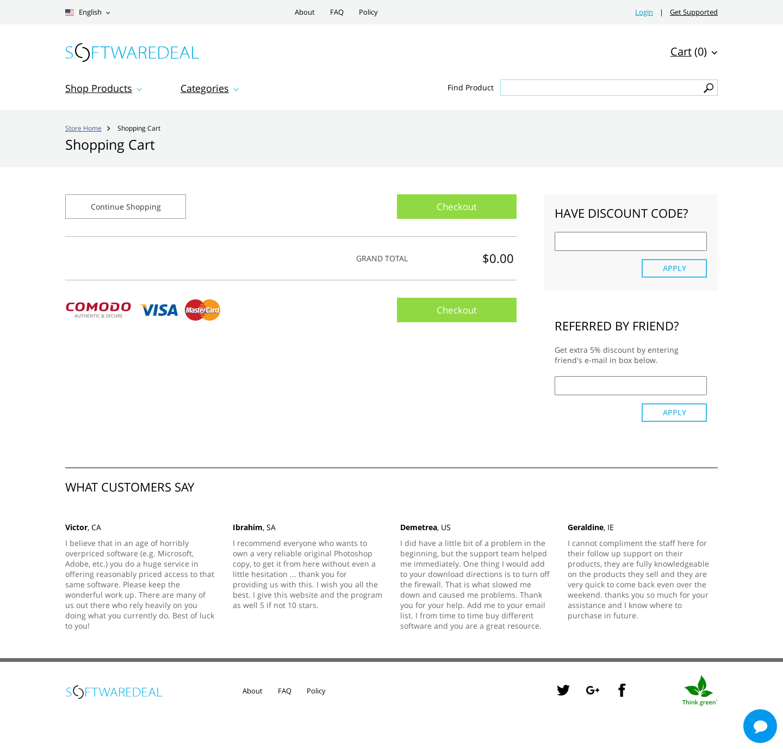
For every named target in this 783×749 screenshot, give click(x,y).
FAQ (337, 12)
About (305, 12)
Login (644, 12)
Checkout (457, 206)
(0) (688, 51)
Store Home (83, 128)
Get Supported (694, 12)
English (83, 12)
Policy (368, 12)
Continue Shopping (126, 206)
